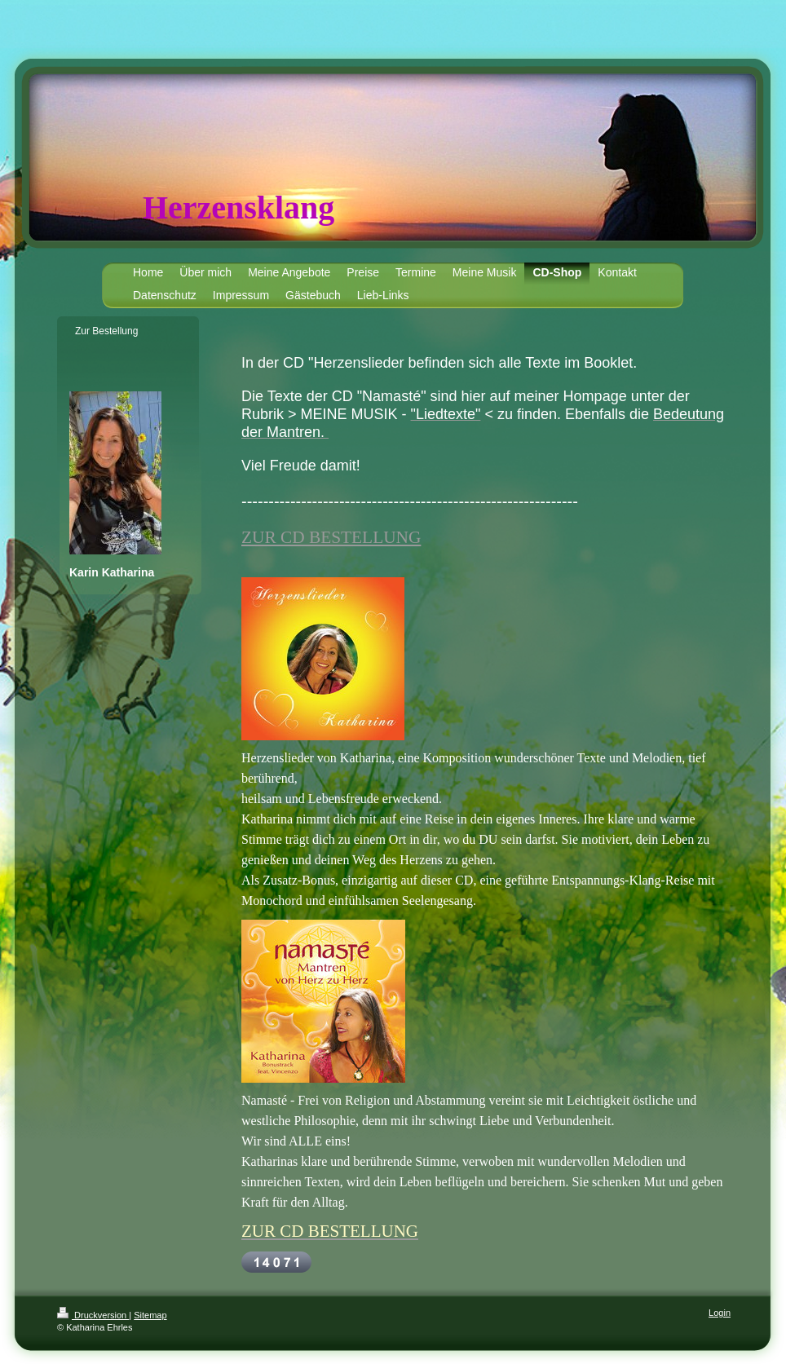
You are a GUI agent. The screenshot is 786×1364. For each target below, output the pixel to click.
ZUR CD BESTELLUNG (331, 537)
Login (720, 1313)
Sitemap (150, 1315)
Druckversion (93, 1315)
